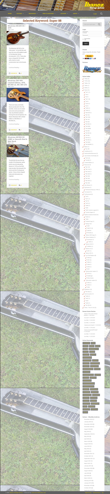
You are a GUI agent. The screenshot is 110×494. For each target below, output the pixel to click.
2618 (87, 101)
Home (10, 13)
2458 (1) (89, 264)
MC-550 (88, 183)
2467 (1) (88, 298)
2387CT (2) (90, 228)
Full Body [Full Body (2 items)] (86, 363)
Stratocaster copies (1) (92, 271)
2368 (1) (89, 285)
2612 (87, 94)
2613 (87, 96)
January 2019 (87, 483)
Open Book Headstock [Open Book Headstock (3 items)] (89, 383)
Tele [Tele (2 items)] (85, 406)
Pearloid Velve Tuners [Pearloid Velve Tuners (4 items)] (88, 386)
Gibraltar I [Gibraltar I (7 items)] (86, 366)
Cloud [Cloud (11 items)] (93, 354)
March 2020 (87, 478)
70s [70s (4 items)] (93, 343)
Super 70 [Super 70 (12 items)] (93, 397)
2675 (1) (88, 203)
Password (85, 35)
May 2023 (86, 436)
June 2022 (87, 446)
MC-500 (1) (89, 180)
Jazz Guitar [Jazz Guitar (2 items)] (86, 371)
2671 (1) (88, 199)
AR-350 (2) (88, 133)
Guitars (19, 13)
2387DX (89, 230)
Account (63, 13)
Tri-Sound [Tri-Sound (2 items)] (94, 409)
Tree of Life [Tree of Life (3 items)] (86, 409)
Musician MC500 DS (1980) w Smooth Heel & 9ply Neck (18, 140)
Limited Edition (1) (89, 162)
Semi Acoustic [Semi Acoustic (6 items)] (87, 394)
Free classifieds (48, 13)
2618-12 (88, 103)
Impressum (88, 492)
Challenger (90, 276)
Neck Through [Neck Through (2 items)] (87, 380)
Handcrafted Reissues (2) (91, 153)
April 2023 (86, 439)
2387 (88, 226)
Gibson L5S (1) (89, 244)
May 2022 (86, 448)
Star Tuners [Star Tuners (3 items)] (96, 394)
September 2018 (88, 490)
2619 (87, 106)
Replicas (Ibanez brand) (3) (91, 214)
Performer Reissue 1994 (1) (93, 189)
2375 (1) (89, 273)
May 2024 (86, 431)
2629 (87, 300)
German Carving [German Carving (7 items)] (95, 363)
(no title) (86, 320)
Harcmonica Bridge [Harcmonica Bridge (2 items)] (88, 368)
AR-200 (88, 121)
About (75, 13)
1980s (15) (87, 83)
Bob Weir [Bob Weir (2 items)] (86, 354)
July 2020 (86, 473)
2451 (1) (89, 251)
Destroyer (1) (90, 239)
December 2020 (88, 468)
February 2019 (88, 480)
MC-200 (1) (89, 171)
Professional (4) (88, 194)
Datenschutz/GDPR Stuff (90, 330)
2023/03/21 (14, 130)
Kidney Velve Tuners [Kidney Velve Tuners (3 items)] (88, 374)
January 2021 (87, 466)
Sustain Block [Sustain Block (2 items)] (95, 403)
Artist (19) (87, 90)
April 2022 (86, 451)
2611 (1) (88, 92)
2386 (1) (89, 262)
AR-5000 (88, 142)
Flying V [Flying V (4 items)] (95, 360)
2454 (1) (88, 296)
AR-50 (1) (88, 137)
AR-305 (88, 131)
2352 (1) (89, 282)
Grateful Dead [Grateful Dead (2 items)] (94, 366)
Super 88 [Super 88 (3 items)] (93, 400)
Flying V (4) (89, 223)
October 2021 (87, 456)
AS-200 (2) (88, 305)
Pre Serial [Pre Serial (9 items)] (86, 389)
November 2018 (88, 485)
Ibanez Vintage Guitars (16, 492)
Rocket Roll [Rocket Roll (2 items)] (86, 392)
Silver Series (90, 278)
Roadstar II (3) (88, 289)
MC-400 (88, 178)
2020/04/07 (14, 185)
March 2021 (87, 463)
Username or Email (85, 32)
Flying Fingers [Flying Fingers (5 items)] (87, 360)
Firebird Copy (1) (90, 221)
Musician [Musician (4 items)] (93, 377)
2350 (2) (89, 257)
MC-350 (88, 176)
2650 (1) (89, 266)
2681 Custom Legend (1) (92, 210)
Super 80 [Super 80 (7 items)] (86, 400)
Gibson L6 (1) (89, 248)
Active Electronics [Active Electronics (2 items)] (94, 348)
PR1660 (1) (90, 232)
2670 (87, 196)
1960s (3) (86, 78)
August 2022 (87, 443)
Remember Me (87, 39)
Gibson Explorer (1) (91, 237)
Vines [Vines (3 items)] (85, 412)
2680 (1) (88, 205)
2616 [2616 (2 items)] (97, 346)
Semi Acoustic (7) (89, 294)
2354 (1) (88, 217)
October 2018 (87, 488)
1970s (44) (87, 81)
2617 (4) (88, 99)
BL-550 (87, 149)
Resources (32, 13)
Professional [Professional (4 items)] (94, 389)
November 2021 (88, 453)
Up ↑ (103, 492)
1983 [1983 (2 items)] (91, 346)
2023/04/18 (14, 73)
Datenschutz (96, 492)
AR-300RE (88, 128)
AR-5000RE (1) (89, 144)
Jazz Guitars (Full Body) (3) (91, 155)
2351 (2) (89, 260)
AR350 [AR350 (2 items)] (86, 351)
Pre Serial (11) (88, 192)
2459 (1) (90, 241)
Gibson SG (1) (89, 253)
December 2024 (88, 424)
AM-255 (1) (89, 112)
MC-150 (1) (89, 169)
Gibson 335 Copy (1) (91, 235)
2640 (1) (88, 110)
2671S (87, 201)
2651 (88, 269)
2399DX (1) (90, 246)
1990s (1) (86, 85)
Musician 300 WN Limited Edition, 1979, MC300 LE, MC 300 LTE (18, 83)
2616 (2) (88, 158)
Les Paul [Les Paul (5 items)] (86, 377)
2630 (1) (88, 108)
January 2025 (87, 421)
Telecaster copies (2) (91, 280)
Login (95, 13)
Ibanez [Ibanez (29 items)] (97, 368)
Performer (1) (87, 187)
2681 (87, 208)
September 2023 (88, 434)
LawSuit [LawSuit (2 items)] (97, 374)
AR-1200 (88, 117)
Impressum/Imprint (89, 325)
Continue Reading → (14, 67)
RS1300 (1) (89, 291)
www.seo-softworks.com (39, 492)
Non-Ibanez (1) (88, 185)
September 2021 (88, 458)
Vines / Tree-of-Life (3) (90, 307)
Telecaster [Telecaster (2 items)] (91, 406)
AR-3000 (88, 126)
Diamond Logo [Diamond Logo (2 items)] (87, 357)
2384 (88, 287)
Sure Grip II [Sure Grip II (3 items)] (86, 403)
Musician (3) (87, 164)
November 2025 (88, 419)
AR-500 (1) (88, 140)
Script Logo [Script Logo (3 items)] (95, 392)
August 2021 (87, 461)
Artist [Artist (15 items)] (92, 351)
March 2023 (87, 441)
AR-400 (88, 135)
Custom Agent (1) (90, 212)
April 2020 (86, 475)
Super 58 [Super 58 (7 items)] (86, 397)
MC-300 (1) (89, 174)
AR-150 (88, 119)
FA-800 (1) (88, 160)
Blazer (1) (86, 146)
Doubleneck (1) (88, 151)
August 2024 (87, 429)
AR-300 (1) (88, 124)
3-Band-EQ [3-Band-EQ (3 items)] (86, 343)
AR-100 (88, 115)
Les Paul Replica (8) (91, 255)
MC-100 (88, 167)
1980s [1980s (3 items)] (85, 346)
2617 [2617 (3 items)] (85, 348)
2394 (87, 219)
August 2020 (87, 470)
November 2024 (88, 426)
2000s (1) (86, 87)
